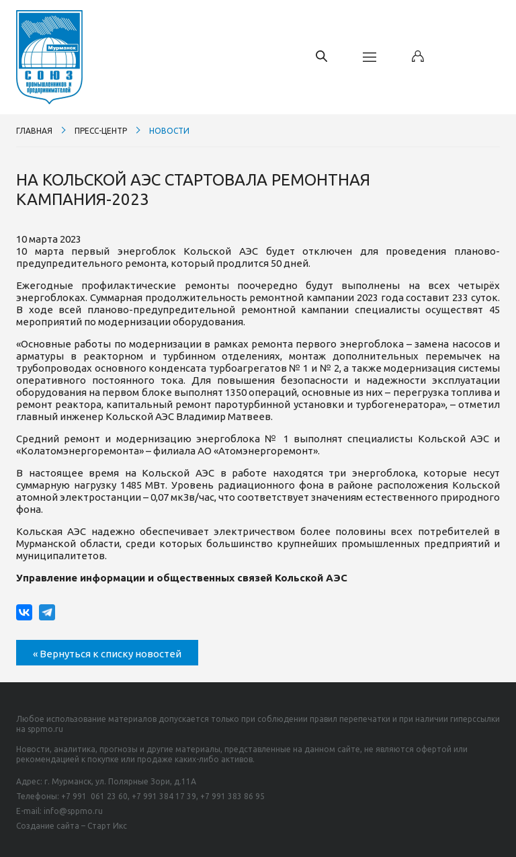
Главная (34, 130)
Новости (169, 130)
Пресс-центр (101, 130)
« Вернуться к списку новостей (107, 653)
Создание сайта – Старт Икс (71, 825)
